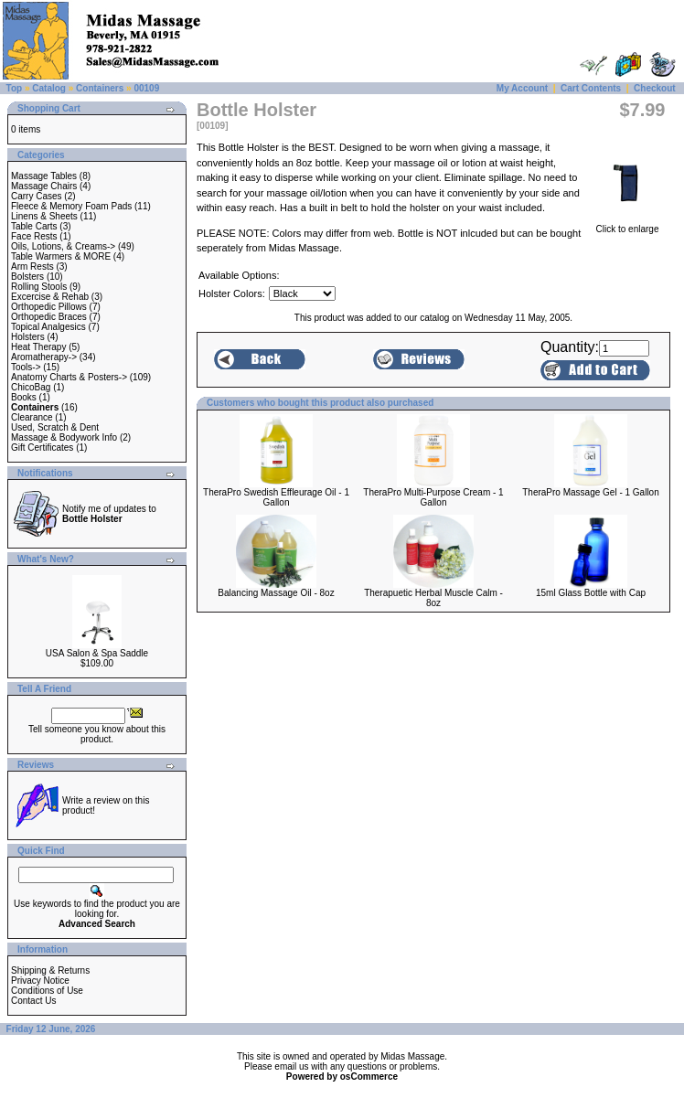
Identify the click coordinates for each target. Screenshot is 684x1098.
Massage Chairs (44, 186)
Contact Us (33, 1001)
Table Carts (34, 226)
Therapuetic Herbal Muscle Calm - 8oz (433, 598)
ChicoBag (30, 387)
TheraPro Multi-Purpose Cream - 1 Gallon (433, 497)
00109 (146, 88)
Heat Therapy (38, 347)
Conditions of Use (47, 991)
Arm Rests (32, 266)
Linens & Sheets (44, 216)
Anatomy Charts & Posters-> (69, 377)
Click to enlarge (627, 225)
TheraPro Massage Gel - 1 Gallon (590, 492)
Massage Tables (44, 176)
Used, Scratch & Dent (55, 427)
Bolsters (27, 277)
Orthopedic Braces (49, 317)
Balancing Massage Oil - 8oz (276, 593)
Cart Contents (591, 88)
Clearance (32, 417)
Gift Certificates (42, 447)
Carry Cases (36, 196)
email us (291, 1066)
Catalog (49, 88)
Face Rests (34, 236)
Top (14, 88)
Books (24, 397)
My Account (522, 88)
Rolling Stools (39, 287)
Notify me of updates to (109, 514)
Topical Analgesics (48, 327)
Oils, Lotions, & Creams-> (63, 246)
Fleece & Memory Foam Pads (71, 206)
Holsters (28, 337)
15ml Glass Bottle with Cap (591, 593)
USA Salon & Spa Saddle (97, 653)
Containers (99, 88)
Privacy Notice (40, 980)
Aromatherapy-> (44, 357)
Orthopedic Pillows (49, 307)
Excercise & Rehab (50, 297)
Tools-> (26, 367)
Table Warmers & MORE (61, 256)
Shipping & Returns (50, 970)
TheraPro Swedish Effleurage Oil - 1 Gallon (276, 497)
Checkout (655, 88)
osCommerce (369, 1076)
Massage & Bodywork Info (64, 437)
